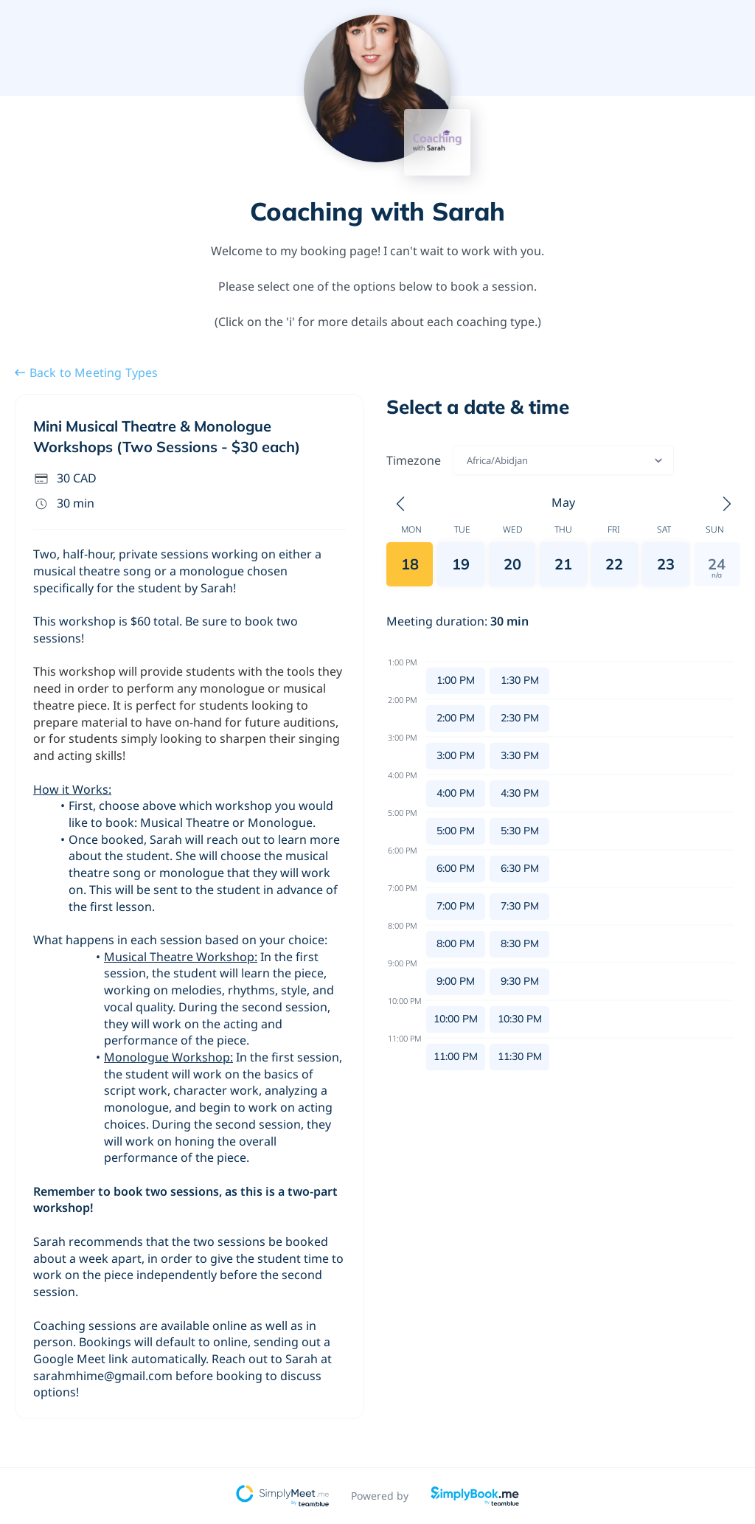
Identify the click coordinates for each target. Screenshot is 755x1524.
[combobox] (468, 460)
